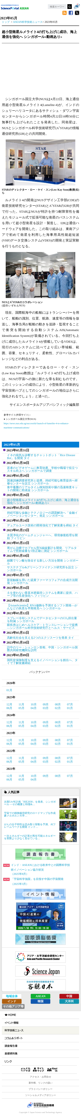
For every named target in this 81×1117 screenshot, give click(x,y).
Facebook (70, 13)
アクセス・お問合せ (40, 1077)
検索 (69, 6)
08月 (58, 704)
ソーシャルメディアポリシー (40, 1095)
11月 (21, 704)
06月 (9, 708)
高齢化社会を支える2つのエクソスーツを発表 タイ (40, 637)
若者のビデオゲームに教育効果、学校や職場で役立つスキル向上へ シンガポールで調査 (42, 469)
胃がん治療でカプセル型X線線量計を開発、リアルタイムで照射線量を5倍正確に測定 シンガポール (42, 549)
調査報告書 (10, 1046)
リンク (8, 1061)
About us (52, 1069)
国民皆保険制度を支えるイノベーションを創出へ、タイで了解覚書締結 (42, 662)
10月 (34, 704)
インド (11, 1001)
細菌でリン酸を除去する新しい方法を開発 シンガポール (42, 562)
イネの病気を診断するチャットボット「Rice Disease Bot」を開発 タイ (41, 457)
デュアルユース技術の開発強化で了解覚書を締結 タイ (42, 525)
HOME (10, 1015)
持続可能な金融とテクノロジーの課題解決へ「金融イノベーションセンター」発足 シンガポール (42, 514)
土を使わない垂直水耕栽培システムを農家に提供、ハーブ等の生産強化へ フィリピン (42, 594)
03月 (46, 708)
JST (40, 1105)
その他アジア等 (13, 1006)
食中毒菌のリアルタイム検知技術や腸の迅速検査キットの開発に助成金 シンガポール (42, 489)
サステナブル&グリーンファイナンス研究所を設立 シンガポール (42, 569)
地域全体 (12, 996)
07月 (70, 704)
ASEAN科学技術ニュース (28, 21)
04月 (34, 708)
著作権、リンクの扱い (40, 1083)
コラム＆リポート (13, 1038)
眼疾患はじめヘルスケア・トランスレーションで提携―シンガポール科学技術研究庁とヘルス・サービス (42, 626)
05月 (21, 708)
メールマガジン (26, 1069)
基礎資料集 (10, 1054)
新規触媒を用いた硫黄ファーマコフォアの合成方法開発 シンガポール (42, 581)
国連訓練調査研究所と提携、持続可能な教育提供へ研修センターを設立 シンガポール (42, 482)
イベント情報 (11, 1023)
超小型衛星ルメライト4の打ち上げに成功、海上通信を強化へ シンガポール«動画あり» (43, 501)
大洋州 (69, 1001)
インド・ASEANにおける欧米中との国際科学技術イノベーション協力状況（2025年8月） (36, 869)
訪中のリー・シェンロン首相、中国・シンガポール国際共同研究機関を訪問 (42, 649)
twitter (77, 13)
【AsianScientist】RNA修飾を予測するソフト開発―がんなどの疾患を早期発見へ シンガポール (42, 607)
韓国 (40, 1001)
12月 (9, 704)
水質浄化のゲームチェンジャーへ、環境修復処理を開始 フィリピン (42, 537)
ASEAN (40, 996)
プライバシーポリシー (40, 1089)
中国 (69, 996)
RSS (64, 13)
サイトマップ (39, 1069)
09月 (46, 704)
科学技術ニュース (13, 1030)
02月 (58, 708)
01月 (9, 690)
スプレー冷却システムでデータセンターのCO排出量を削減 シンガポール (42, 620)
